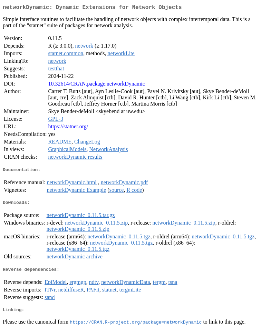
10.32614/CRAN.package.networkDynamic (96, 85)
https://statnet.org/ (68, 128)
